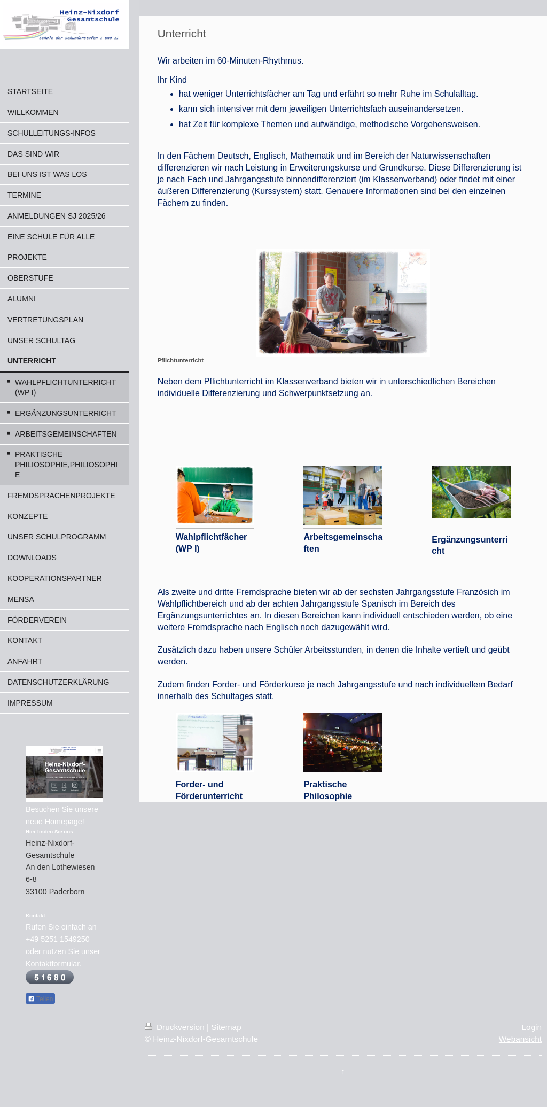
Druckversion (176, 1027)
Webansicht (520, 1038)
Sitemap (226, 1027)
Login (531, 1027)
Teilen (40, 999)
